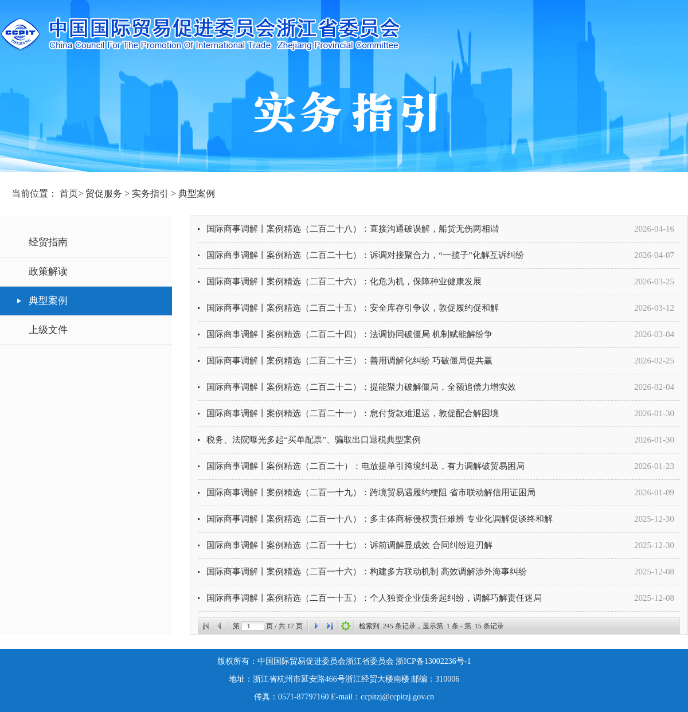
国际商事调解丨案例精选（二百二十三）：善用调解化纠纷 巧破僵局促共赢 (349, 360)
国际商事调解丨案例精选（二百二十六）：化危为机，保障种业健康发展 (344, 281)
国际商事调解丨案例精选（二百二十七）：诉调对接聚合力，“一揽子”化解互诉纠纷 (364, 255)
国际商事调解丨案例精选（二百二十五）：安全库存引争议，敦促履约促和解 (352, 307)
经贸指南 (48, 242)
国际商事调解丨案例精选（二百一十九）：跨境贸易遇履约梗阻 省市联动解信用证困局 (370, 492)
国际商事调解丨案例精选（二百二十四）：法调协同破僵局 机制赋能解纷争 (349, 334)
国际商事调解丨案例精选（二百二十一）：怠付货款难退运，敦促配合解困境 (352, 413)
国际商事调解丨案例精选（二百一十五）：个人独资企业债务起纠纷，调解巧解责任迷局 (374, 598)
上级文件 (48, 329)
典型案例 (196, 193)
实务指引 (151, 193)
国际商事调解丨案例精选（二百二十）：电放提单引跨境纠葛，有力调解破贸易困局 (365, 466)
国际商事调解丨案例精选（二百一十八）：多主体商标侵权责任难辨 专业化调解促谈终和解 (379, 518)
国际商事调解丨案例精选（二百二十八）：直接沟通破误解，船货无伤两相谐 (352, 228)
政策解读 (48, 271)
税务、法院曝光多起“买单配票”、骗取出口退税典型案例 (313, 439)
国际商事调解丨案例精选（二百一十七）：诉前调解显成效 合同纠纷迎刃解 (349, 545)
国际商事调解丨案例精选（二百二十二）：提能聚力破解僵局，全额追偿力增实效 (361, 387)
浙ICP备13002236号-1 (433, 661)
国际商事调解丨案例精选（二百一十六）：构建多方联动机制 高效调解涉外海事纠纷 (366, 571)
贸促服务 (104, 193)
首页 (69, 193)
